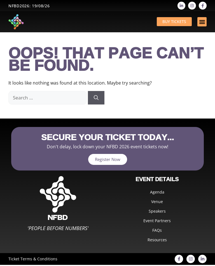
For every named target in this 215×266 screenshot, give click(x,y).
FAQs (157, 230)
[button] (202, 21)
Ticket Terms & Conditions (32, 259)
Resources (157, 239)
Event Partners (157, 220)
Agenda (157, 192)
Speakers (157, 211)
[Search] (96, 97)
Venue (157, 201)
